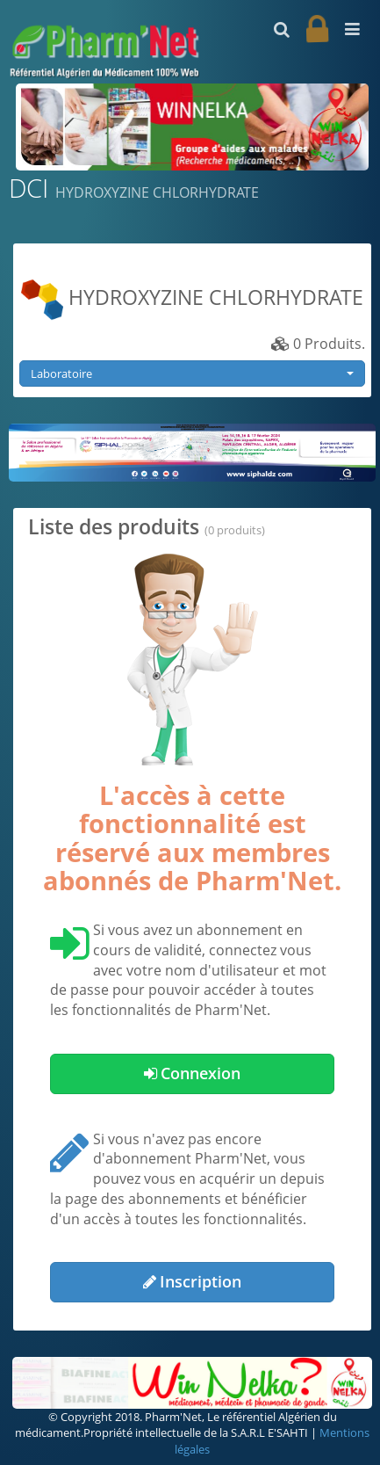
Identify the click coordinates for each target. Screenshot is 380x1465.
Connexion (192, 1073)
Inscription (192, 1281)
